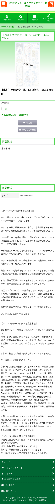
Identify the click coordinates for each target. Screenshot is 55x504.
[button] (4, 4)
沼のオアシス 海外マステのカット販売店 (28, 5)
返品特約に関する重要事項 (14, 114)
